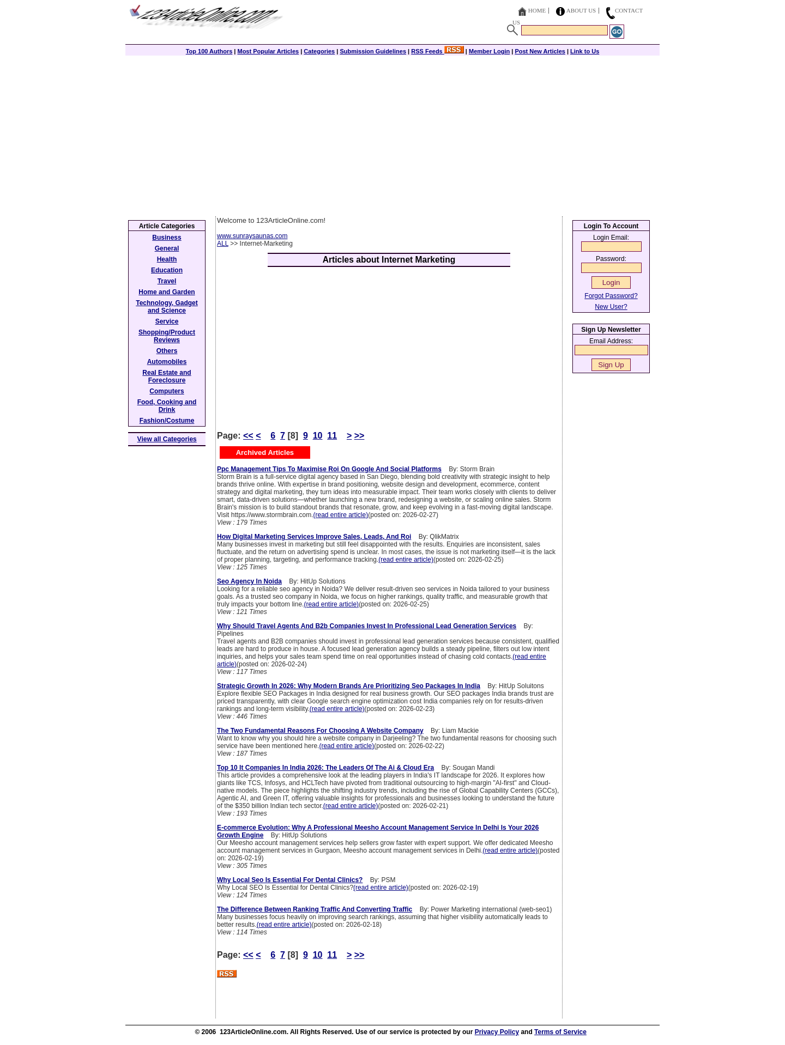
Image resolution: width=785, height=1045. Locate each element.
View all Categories (167, 439)
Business (166, 237)
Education (167, 270)
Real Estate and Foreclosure (166, 376)
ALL (222, 243)
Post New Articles (540, 51)
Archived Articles (265, 452)
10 (318, 435)
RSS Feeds (437, 51)
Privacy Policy (497, 1032)
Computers (166, 391)
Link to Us (584, 51)
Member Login (489, 51)
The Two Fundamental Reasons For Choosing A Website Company (320, 730)
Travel (167, 281)
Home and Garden (166, 292)
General (167, 248)
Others (167, 351)
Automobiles (167, 362)
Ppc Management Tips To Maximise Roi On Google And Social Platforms (329, 469)
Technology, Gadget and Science (167, 306)
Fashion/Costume (167, 420)
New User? (611, 307)
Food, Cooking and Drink (167, 406)
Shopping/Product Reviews (166, 336)
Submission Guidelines (373, 51)
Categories (319, 51)
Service (167, 321)
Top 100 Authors (209, 51)
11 (332, 435)
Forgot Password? (610, 296)
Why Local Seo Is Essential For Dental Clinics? (290, 880)
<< (248, 435)
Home (537, 10)
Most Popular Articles (268, 51)
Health (167, 259)
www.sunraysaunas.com (252, 236)
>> (359, 435)
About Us (581, 10)
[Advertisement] (392, 134)
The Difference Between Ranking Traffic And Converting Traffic (314, 909)
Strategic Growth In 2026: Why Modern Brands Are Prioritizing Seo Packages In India (348, 686)
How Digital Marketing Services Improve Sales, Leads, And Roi (314, 536)
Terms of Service (560, 1032)
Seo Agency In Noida (249, 581)
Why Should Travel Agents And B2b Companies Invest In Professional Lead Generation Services (366, 626)
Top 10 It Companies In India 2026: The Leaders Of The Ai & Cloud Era (325, 767)
